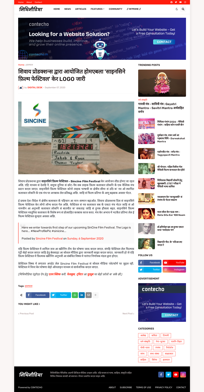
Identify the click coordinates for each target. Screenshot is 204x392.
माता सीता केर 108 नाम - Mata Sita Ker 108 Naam (171, 214)
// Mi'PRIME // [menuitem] (134, 9)
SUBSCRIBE (126, 387)
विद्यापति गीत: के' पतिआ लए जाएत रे (169, 244)
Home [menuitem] (57, 9)
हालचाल (29, 65)
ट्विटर (79, 274)
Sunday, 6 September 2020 (85, 238)
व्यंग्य (142, 353)
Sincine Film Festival (49, 238)
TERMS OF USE (143, 387)
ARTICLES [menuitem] (80, 9)
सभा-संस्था (154, 353)
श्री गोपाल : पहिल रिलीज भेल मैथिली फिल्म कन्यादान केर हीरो (171, 168)
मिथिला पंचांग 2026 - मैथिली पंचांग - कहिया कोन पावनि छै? (170, 123)
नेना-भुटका (160, 341)
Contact (38, 2)
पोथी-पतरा (145, 347)
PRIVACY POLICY (163, 387)
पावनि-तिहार (176, 341)
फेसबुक (71, 274)
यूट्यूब (90, 274)
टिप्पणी (166, 335)
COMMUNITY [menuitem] (115, 9)
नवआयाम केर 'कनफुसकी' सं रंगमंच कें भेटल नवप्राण (169, 199)
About (29, 2)
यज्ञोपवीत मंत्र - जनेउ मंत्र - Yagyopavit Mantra (168, 153)
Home (21, 2)
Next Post (128, 314)
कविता (154, 335)
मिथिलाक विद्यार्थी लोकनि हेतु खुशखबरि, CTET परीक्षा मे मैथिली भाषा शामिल (169, 183)
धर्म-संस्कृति (145, 341)
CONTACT (181, 387)
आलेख (143, 335)
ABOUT (112, 387)
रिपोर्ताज (169, 347)
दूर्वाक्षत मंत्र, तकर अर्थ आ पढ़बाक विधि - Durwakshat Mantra (171, 138)
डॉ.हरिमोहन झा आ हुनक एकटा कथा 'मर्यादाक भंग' (170, 229)
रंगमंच (157, 347)
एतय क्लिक (54, 274)
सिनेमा (154, 359)
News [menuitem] (67, 9)
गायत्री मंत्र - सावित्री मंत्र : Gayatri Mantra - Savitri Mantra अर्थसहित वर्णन (161, 108)
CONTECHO (36, 387)
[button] (176, 9)
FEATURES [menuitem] (96, 9)
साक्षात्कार (169, 353)
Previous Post (27, 314)
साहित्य (143, 359)
